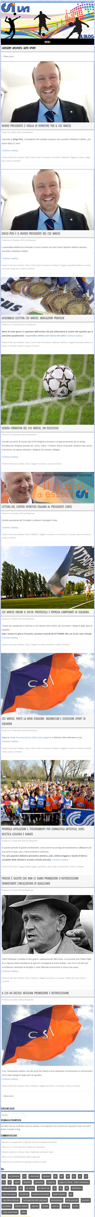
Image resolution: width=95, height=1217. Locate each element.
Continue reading (11, 150)
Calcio (27, 157)
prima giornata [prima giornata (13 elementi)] (72, 1200)
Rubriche (63, 342)
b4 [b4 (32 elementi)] (74, 1176)
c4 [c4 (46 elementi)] (10, 1182)
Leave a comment (13, 161)
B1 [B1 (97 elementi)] (55, 1176)
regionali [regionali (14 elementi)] (34, 1206)
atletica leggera (31, 867)
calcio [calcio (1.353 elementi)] (17, 1182)
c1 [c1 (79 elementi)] (80, 1176)
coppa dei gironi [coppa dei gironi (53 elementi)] (9, 1188)
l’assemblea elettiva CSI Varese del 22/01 (45, 335)
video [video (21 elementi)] (24, 1212)
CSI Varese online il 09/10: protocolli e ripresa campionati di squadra (45, 612)
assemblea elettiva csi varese (79, 265)
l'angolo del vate (71, 978)
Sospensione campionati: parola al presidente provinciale (34, 1142)
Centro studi (36, 157)
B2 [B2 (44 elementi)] (62, 1176)
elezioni (20, 346)
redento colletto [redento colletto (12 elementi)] (21, 1206)
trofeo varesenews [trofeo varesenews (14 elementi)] (10, 1212)
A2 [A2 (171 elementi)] (24, 1176)
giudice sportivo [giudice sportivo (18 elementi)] (59, 1194)
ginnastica (42, 867)
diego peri (15, 269)
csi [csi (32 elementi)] (20, 1188)
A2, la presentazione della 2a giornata (25, 1157)
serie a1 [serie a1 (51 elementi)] (55, 1206)
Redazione (28, 132)
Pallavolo (65, 157)
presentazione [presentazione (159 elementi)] (56, 1200)
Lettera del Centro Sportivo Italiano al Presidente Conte (37, 507)
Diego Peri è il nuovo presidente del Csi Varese (31, 234)
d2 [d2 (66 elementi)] (61, 1188)
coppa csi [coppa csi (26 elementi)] (51, 1182)
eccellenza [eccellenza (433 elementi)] (24, 1194)
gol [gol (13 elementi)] (71, 1194)
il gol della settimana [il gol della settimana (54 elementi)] (11, 1200)
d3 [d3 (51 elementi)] (67, 1188)
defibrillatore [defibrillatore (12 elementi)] (77, 1188)
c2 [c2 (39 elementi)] (86, 1176)
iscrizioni (79, 748)
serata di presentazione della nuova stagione (30, 737)
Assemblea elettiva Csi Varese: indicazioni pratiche (33, 318)
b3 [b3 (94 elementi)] (68, 1176)
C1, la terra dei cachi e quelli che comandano (27, 1147)
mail (87, 1126)
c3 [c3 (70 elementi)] (4, 1182)
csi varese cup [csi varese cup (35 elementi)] (44, 1188)
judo (49, 867)
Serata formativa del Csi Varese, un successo (30, 428)
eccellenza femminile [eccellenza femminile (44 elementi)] (40, 1194)
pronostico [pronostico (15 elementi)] (7, 1206)
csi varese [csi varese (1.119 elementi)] (30, 1188)
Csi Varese (45, 157)
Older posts (7, 56)
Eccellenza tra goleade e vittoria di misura (30, 1162)
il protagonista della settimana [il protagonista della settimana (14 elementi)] (35, 1200)
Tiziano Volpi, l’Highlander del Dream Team (36, 1152)
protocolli (50, 645)
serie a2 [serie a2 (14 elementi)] (66, 1206)
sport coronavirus (83, 534)
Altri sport (13, 157)
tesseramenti (63, 867)
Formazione (56, 157)
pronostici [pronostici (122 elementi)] (85, 1200)
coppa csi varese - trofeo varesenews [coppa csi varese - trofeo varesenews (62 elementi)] (74, 1182)
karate (54, 867)
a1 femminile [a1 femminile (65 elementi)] (14, 1176)
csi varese (81, 157)
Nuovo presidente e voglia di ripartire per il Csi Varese (36, 126)
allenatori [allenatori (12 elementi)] (46, 1176)
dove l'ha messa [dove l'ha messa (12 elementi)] (9, 1194)
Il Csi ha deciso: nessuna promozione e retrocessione (35, 993)
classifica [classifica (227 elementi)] (27, 1182)
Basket (21, 157)
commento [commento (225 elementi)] (39, 1182)
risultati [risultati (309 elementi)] (45, 1206)
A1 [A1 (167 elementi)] (4, 1176)
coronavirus (50, 534)
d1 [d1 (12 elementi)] (55, 1188)
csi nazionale (61, 534)
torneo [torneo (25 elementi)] (75, 1206)
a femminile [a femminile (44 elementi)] (34, 1176)
